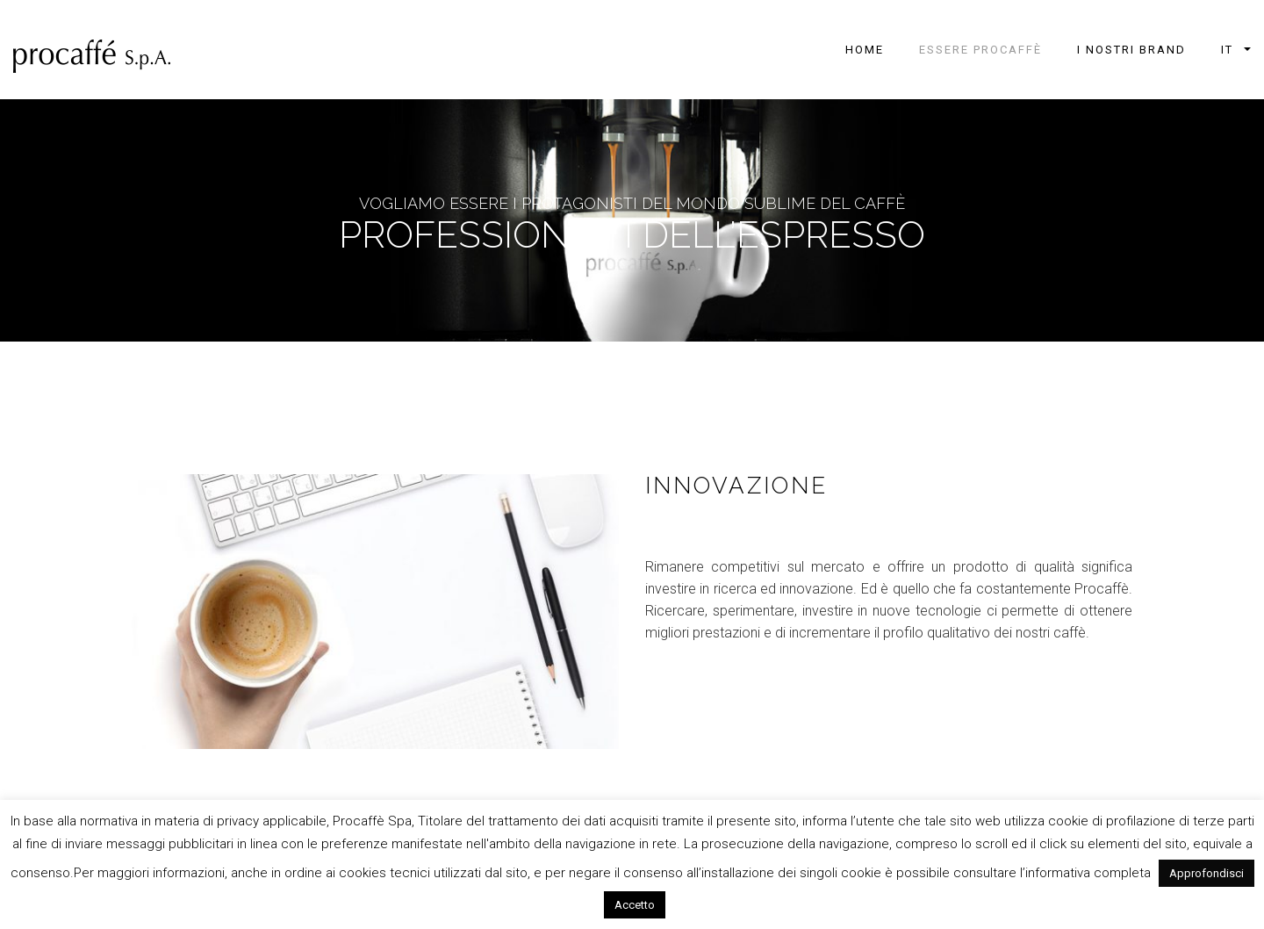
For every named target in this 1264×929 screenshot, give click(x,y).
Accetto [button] (634, 904)
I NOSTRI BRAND (1131, 49)
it (1227, 49)
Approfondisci (1206, 873)
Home (864, 49)
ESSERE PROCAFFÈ (980, 49)
